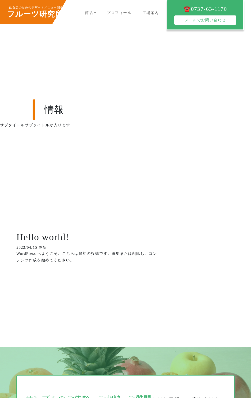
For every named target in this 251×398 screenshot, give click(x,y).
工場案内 (150, 13)
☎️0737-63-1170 (205, 9)
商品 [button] (89, 13)
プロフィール (119, 13)
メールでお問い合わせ (205, 20)
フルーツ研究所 (35, 14)
